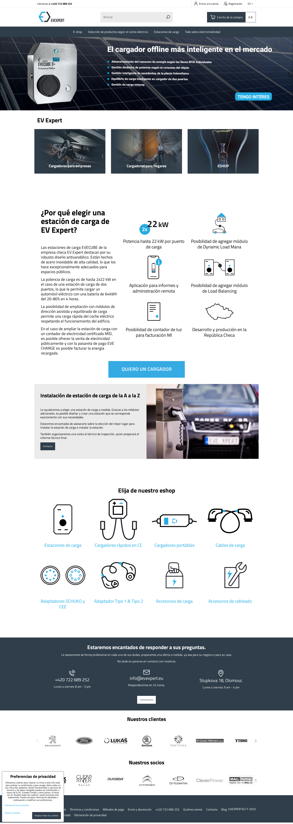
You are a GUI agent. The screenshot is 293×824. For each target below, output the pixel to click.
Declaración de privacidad (90, 816)
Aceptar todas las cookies (46, 815)
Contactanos (147, 700)
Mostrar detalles (12, 813)
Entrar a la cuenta (206, 4)
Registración (233, 4)
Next (256, 742)
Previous (37, 742)
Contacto (49, 446)
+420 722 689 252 (61, 4)
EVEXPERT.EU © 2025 (242, 810)
